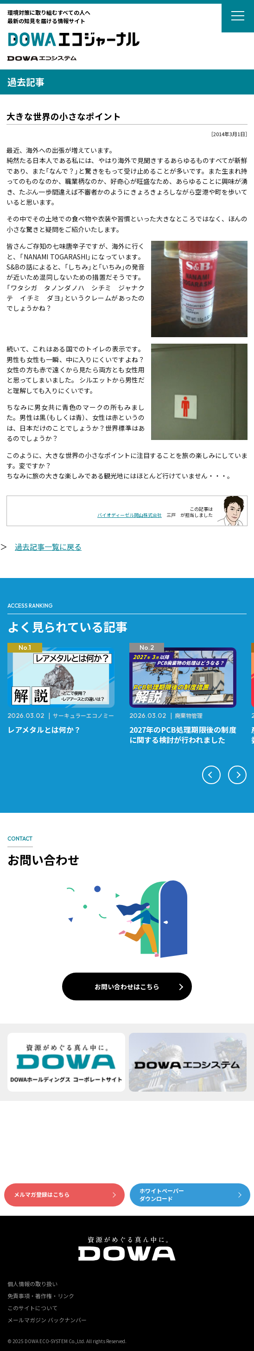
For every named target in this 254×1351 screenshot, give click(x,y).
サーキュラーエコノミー (83, 715)
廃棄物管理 (189, 715)
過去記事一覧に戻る (48, 546)
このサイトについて (32, 1308)
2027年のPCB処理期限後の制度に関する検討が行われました (182, 734)
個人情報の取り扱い (32, 1284)
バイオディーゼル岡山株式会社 (129, 514)
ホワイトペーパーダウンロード (162, 1194)
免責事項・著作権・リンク (40, 1296)
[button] (211, 775)
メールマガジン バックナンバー (47, 1320)
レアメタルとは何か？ (44, 729)
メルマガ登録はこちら (42, 1194)
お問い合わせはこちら (127, 986)
